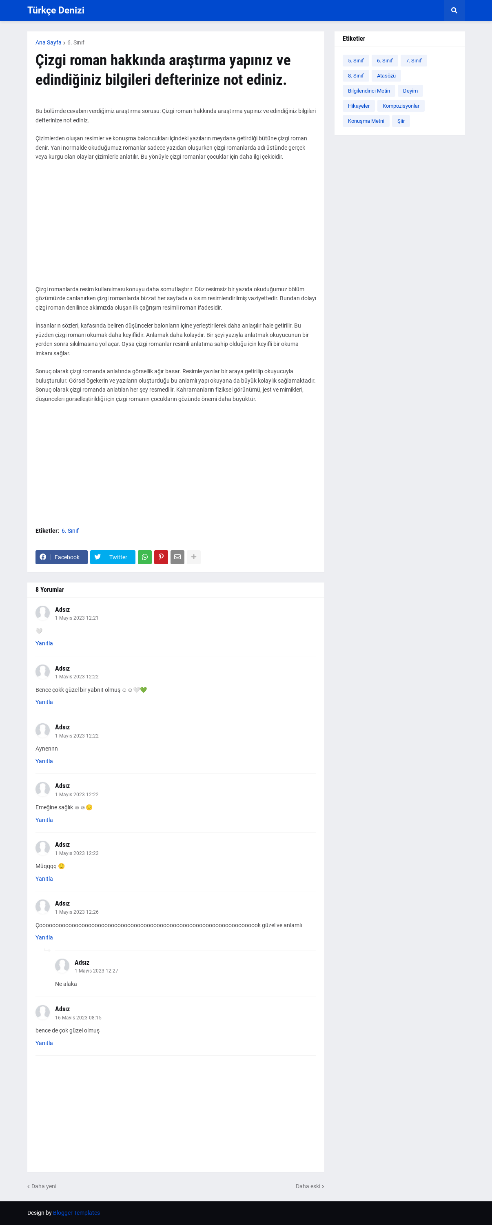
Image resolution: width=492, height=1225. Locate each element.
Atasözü (386, 76)
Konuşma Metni (366, 121)
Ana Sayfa (48, 42)
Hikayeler (359, 106)
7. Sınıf (414, 61)
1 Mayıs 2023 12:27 (96, 971)
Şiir (401, 121)
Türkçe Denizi (55, 10)
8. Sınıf (356, 76)
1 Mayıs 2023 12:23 (77, 853)
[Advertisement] (175, 228)
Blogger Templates (76, 1212)
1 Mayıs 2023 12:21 (77, 618)
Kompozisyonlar (401, 106)
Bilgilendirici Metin (369, 91)
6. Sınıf (75, 42)
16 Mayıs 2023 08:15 (78, 1018)
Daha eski (308, 1186)
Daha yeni (43, 1186)
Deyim (410, 91)
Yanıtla (44, 643)
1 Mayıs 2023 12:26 (77, 912)
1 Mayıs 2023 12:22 (77, 677)
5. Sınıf (356, 61)
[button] (454, 10)
